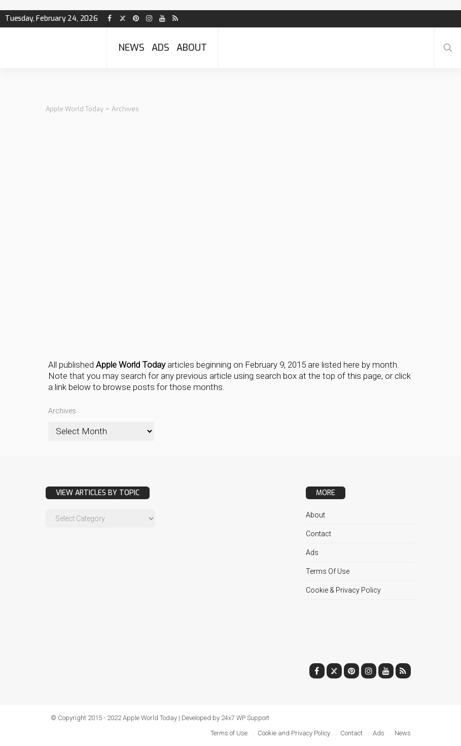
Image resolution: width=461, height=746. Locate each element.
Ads (160, 48)
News (131, 48)
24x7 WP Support (246, 718)
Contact (318, 534)
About (191, 48)
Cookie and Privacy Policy (294, 733)
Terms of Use (327, 571)
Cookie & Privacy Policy (343, 590)
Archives (62, 411)
